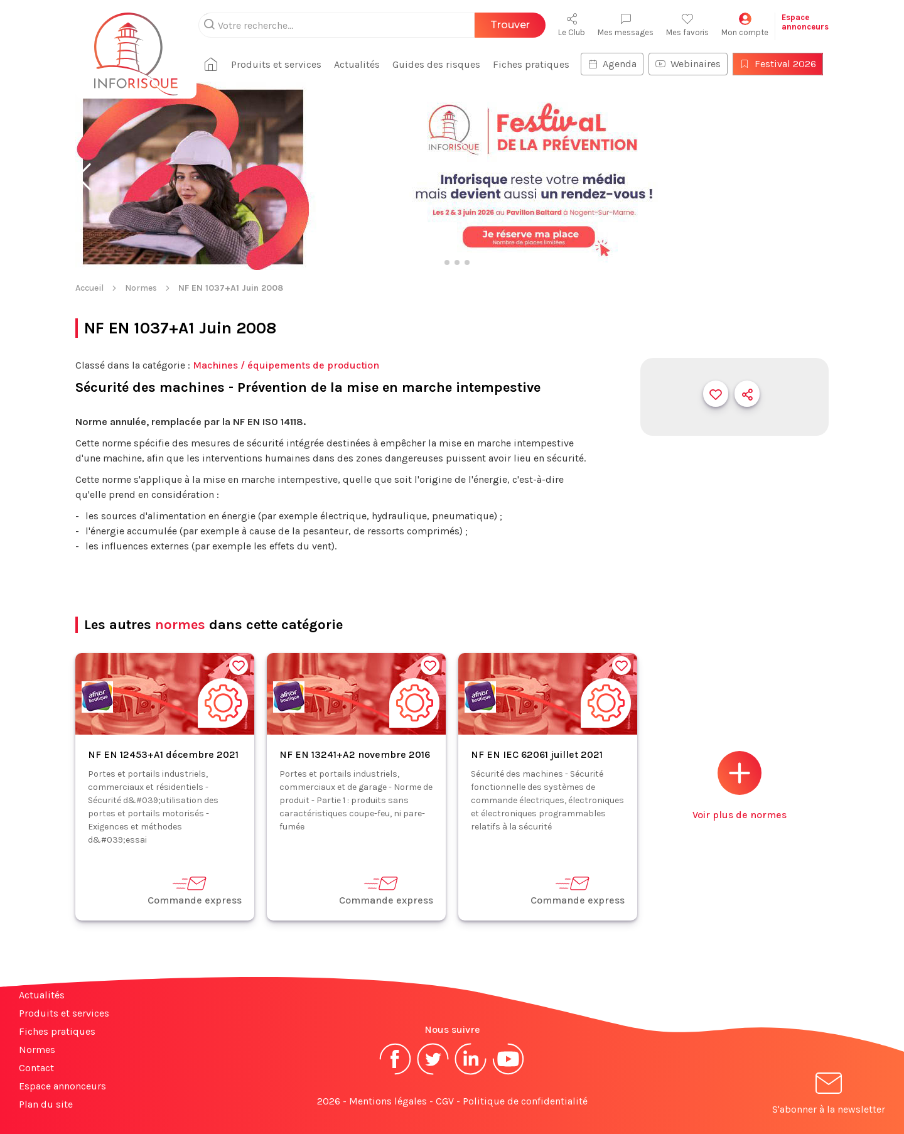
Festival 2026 (778, 64)
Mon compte (744, 25)
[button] (83, 177)
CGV (445, 1101)
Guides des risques (436, 64)
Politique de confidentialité (525, 1101)
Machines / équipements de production (286, 365)
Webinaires (688, 64)
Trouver (510, 25)
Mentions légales (388, 1101)
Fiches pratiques (531, 64)
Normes (141, 288)
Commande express (195, 890)
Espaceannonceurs (805, 22)
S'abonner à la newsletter (828, 1095)
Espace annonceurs (62, 1086)
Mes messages (626, 25)
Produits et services (276, 64)
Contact (36, 1068)
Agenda (612, 64)
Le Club (571, 25)
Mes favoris (687, 25)
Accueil (89, 288)
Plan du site (46, 1104)
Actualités (357, 64)
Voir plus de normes (739, 786)
